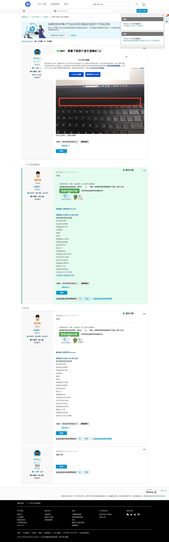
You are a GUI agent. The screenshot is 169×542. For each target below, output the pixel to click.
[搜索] (82, 11)
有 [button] (80, 298)
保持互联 (130, 510)
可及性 (34, 532)
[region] (85, 67)
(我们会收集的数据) (113, 66)
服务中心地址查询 (78, 522)
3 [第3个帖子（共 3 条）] (31, 475)
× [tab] (162, 16)
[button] (144, 48)
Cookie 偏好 (57, 532)
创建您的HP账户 (57, 35)
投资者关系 (21, 519)
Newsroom (20, 525)
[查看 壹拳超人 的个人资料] (37, 58)
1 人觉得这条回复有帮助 (101, 298)
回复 (61, 151)
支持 (73, 510)
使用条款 (154, 495)
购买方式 (48, 510)
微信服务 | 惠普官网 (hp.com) (66, 208)
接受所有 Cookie (92, 74)
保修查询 (75, 525)
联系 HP (19, 514)
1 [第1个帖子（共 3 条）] (31, 72)
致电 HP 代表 (49, 516)
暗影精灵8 (84, 142)
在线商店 (48, 514)
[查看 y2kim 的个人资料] (38, 183)
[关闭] (126, 56)
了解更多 (73, 35)
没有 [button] (87, 298)
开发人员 (102, 516)
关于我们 (20, 510)
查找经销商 (48, 519)
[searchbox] (112, 4)
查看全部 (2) (65, 146)
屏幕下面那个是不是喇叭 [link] (60, 17)
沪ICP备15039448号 (70, 532)
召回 (18, 532)
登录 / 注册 (142, 11)
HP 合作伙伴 (103, 510)
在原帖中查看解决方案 (65, 275)
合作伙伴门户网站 (105, 514)
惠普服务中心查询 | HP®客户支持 (67, 214)
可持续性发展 (22, 522)
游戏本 (45, 17)
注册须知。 (163, 495)
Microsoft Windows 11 (70, 142)
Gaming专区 (35, 17)
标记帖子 (37, 77)
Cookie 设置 (76, 74)
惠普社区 (25, 17)
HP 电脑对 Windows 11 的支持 (133, 26)
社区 (73, 519)
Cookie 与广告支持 (97, 68)
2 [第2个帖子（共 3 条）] (32, 196)
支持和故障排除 (77, 516)
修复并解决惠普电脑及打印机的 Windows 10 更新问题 (141, 41)
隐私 (40, 532)
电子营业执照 (84, 532)
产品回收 (26, 532)
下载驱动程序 (76, 514)
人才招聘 (20, 516)
